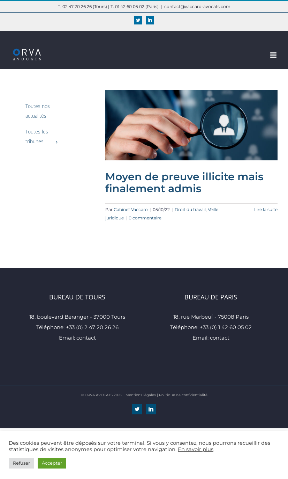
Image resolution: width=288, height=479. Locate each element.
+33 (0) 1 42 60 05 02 (226, 327)
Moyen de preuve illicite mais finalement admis (184, 182)
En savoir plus (195, 449)
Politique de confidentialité (183, 395)
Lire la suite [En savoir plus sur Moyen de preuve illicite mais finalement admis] (266, 209)
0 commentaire (145, 217)
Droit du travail (190, 209)
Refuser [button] (21, 463)
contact (86, 337)
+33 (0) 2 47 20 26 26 (92, 327)
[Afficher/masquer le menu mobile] (274, 55)
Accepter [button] (52, 463)
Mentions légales (141, 395)
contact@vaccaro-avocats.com (197, 6)
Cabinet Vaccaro (131, 209)
